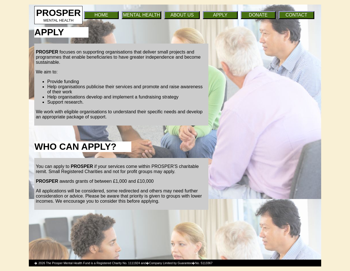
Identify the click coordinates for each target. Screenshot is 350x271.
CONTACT (296, 15)
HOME (101, 15)
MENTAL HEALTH (141, 15)
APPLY (220, 15)
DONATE (258, 15)
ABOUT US (182, 15)
